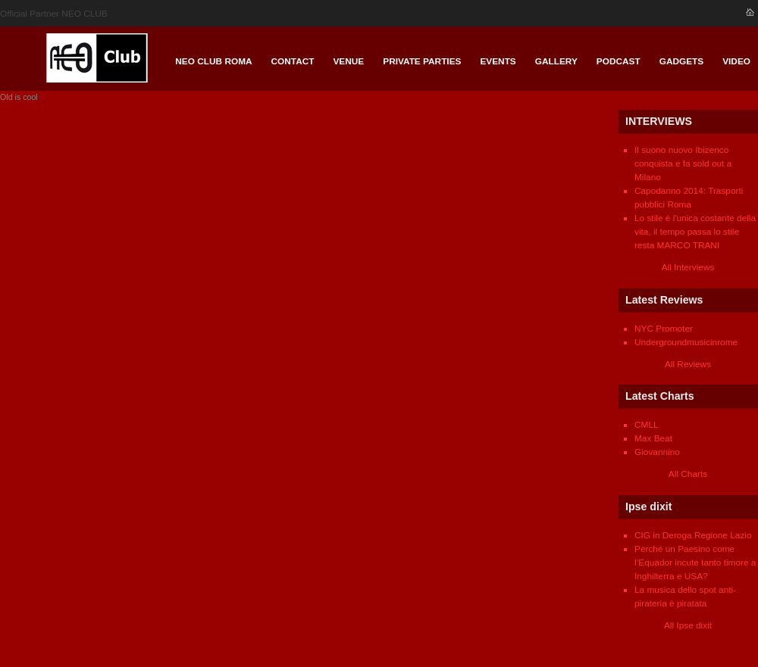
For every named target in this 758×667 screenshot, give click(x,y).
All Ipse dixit (688, 625)
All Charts (688, 474)
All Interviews (688, 267)
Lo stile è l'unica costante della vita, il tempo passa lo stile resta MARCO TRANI (695, 232)
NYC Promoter (663, 328)
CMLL (646, 424)
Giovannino (657, 452)
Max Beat (653, 438)
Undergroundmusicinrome (686, 342)
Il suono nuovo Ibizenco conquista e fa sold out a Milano (682, 163)
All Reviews (688, 364)
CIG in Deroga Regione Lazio (693, 535)
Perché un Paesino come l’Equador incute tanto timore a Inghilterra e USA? (695, 562)
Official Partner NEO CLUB (54, 13)
